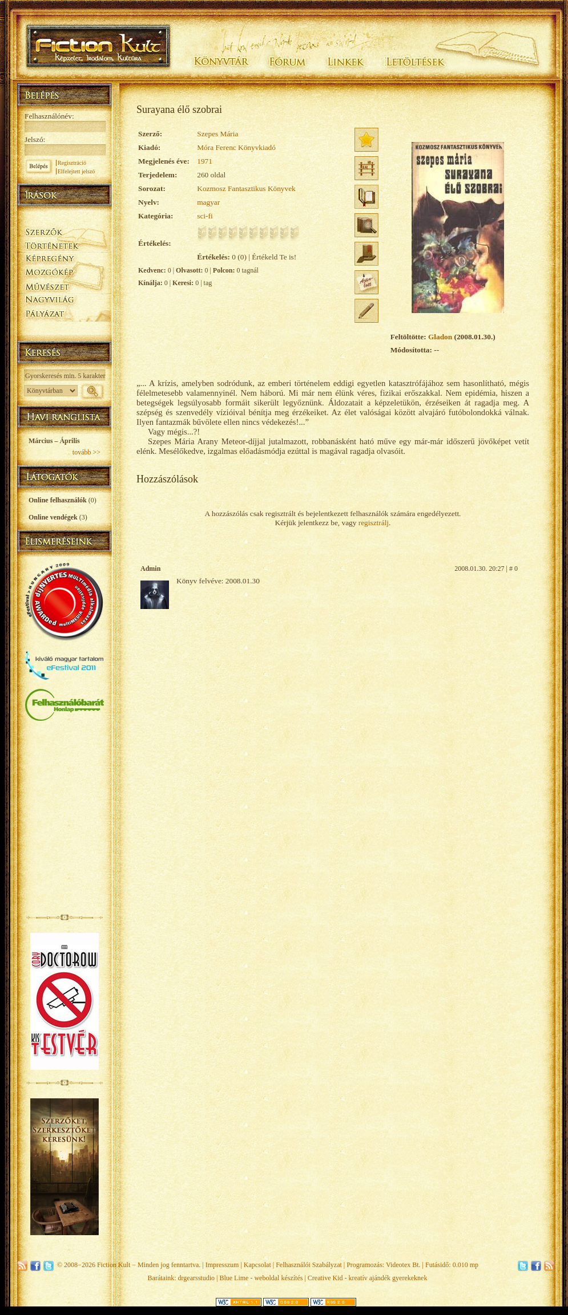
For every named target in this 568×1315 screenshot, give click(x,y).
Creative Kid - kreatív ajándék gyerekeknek (368, 1278)
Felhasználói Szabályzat (309, 1265)
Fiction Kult (113, 1265)
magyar (208, 202)
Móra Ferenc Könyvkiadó (236, 147)
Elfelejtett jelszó (76, 171)
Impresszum (222, 1265)
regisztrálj (373, 522)
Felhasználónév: (49, 116)
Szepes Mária (217, 133)
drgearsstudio (196, 1278)
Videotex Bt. (403, 1265)
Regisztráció (72, 163)
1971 (204, 161)
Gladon (440, 336)
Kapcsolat (257, 1265)
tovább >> (86, 452)
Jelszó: (35, 139)
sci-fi (204, 216)
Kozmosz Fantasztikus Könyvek (246, 188)
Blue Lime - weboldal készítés (261, 1278)
